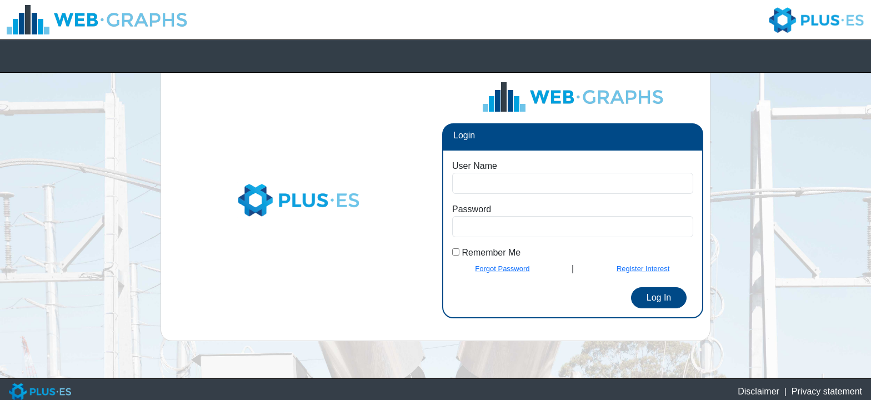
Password (471, 209)
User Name (474, 166)
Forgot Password (502, 268)
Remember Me (489, 252)
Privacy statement (827, 391)
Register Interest (643, 268)
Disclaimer (758, 391)
